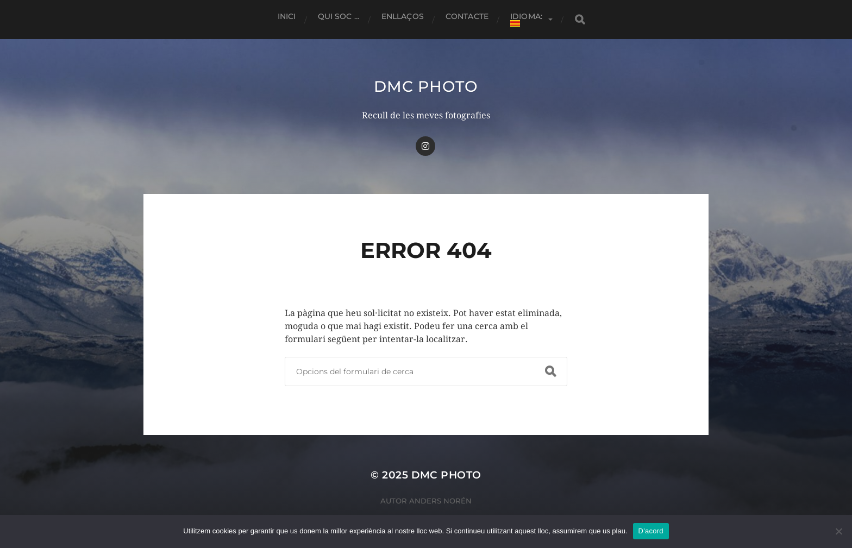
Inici (287, 16)
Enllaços (402, 16)
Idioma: (527, 19)
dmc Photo (426, 86)
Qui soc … (339, 16)
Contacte (467, 16)
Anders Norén (440, 500)
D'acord (650, 531)
